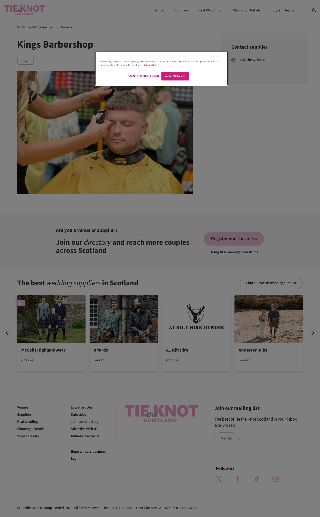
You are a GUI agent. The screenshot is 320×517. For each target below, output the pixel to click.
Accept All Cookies (175, 76)
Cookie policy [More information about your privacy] (150, 65)
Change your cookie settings (143, 76)
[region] (161, 69)
